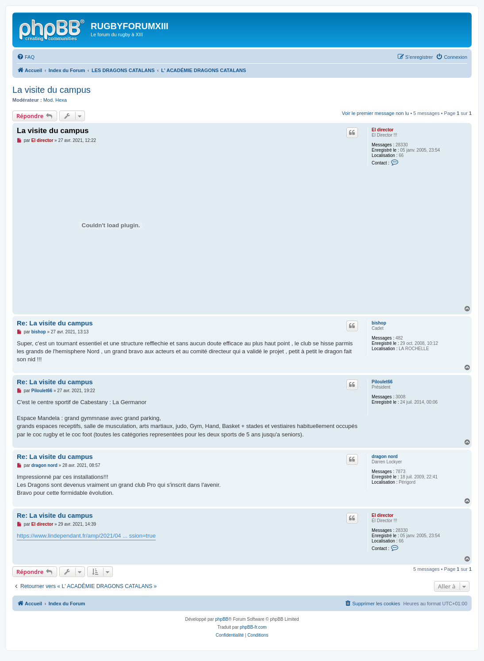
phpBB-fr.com (253, 627)
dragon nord (385, 456)
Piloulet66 (382, 381)
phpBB (221, 619)
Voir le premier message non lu (375, 113)
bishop (379, 323)
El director (382, 129)
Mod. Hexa (55, 100)
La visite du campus (51, 90)
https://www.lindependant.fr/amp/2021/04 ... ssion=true (86, 535)
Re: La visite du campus (55, 323)
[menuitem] (26, 57)
